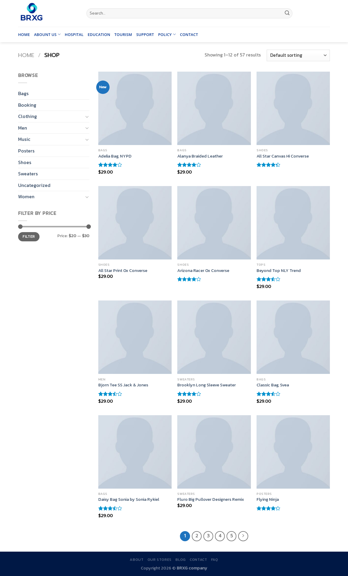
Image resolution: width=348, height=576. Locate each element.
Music (24, 139)
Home (24, 34)
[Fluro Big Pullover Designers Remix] (214, 452)
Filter (29, 236)
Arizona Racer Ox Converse (203, 270)
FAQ (214, 559)
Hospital (74, 34)
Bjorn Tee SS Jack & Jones (123, 385)
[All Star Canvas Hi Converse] (293, 108)
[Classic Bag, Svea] (293, 337)
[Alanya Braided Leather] (214, 108)
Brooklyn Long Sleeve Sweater (206, 385)
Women (26, 196)
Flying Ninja (268, 499)
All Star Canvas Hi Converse (283, 156)
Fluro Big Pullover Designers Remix (210, 499)
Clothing (27, 116)
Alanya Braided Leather (200, 156)
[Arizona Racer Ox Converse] (214, 222)
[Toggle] (87, 116)
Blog (180, 559)
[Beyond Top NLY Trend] (293, 222)
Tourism (123, 34)
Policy (166, 34)
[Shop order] (298, 55)
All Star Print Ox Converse (122, 270)
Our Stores (160, 559)
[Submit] (287, 13)
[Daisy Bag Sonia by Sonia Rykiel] (135, 452)
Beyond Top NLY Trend (279, 270)
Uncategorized (34, 185)
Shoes (24, 162)
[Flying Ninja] (293, 452)
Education (99, 34)
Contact (189, 34)
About (136, 559)
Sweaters (28, 173)
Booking (27, 104)
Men (22, 127)
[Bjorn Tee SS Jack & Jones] (135, 337)
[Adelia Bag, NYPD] (135, 108)
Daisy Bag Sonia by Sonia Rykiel (128, 499)
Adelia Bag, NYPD (115, 156)
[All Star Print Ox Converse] (135, 222)
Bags (23, 93)
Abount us (47, 34)
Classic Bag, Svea (273, 385)
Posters (26, 150)
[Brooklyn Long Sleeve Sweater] (214, 337)
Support (145, 34)
